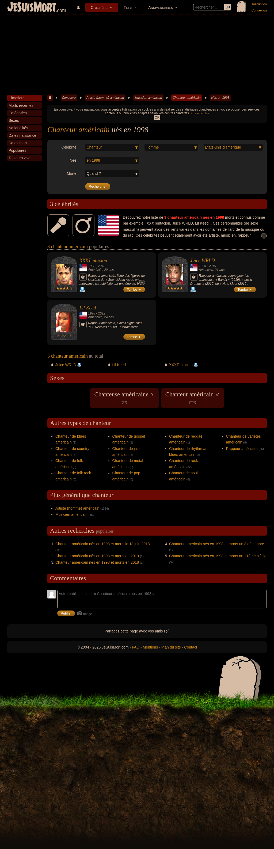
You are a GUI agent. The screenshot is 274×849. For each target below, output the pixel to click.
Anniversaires (160, 7)
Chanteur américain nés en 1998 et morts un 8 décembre (216, 544)
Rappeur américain (242, 448)
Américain (95, 270)
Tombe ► (134, 289)
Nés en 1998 (220, 98)
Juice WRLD (202, 260)
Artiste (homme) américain (105, 98)
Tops (128, 7)
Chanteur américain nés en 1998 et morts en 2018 (97, 562)
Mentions (150, 647)
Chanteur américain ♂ (192, 397)
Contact (190, 647)
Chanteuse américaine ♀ (124, 397)
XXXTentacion (93, 260)
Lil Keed (87, 307)
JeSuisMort (31, 7)
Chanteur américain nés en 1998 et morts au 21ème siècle (217, 556)
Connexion (259, 10)
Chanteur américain (187, 98)
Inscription (259, 4)
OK (157, 117)
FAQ (135, 647)
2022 (101, 313)
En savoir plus (200, 113)
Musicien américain (148, 98)
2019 (212, 266)
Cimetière (99, 7)
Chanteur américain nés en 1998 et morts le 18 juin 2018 (102, 544)
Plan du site (171, 647)
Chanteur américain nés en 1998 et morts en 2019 (97, 556)
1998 (91, 266)
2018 (101, 266)
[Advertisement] (137, 54)
